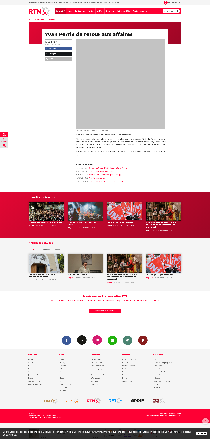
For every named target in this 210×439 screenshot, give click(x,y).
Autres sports (64, 387)
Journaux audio (33, 375)
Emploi (124, 378)
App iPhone (127, 340)
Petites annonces (128, 372)
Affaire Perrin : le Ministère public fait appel (99, 174)
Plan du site (57, 417)
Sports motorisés (66, 384)
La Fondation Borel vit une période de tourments (42, 275)
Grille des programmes (99, 369)
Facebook (66, 340)
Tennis (62, 381)
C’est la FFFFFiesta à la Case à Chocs (82, 223)
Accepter (202, 433)
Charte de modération (162, 381)
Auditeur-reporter (172, 3)
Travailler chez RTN (160, 372)
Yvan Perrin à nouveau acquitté (95, 171)
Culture (31, 372)
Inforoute (51, 2)
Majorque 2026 (123, 11)
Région (51, 19)
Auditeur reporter (34, 381)
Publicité (157, 369)
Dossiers (31, 378)
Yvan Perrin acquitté (90, 178)
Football (62, 359)
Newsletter (157, 387)
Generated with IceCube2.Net (171, 415)
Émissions (80, 11)
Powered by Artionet (153, 415)
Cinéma (125, 362)
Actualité (60, 11)
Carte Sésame (83, 2)
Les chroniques (96, 362)
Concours (94, 384)
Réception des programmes (164, 362)
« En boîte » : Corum (77, 274)
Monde (30, 366)
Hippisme (63, 378)
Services (110, 11)
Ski (61, 375)
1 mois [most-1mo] (57, 249)
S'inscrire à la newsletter (105, 311)
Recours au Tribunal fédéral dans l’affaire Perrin (101, 168)
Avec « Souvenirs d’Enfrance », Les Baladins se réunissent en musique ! (161, 224)
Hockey (62, 362)
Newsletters (112, 340)
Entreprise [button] (42, 2)
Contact (156, 384)
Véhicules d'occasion (111, 2)
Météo (124, 369)
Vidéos (100, 11)
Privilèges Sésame (95, 2)
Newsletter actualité (35, 384)
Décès (75, 2)
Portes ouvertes (141, 11)
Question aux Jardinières (100, 375)
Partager (51, 48)
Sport (70, 11)
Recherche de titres (98, 366)
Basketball (63, 366)
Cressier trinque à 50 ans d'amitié (45, 222)
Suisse (30, 362)
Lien (49, 59)
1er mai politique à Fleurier (120, 222)
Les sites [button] (33, 2)
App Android (143, 340)
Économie (31, 369)
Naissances (67, 2)
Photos (90, 11)
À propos (157, 359)
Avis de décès (127, 381)
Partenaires (158, 375)
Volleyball (63, 369)
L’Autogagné (95, 378)
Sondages (94, 381)
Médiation (157, 378)
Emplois (59, 2)
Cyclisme (63, 372)
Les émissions (96, 359)
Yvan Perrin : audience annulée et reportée (99, 181)
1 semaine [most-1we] (46, 249)
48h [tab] (34, 249)
